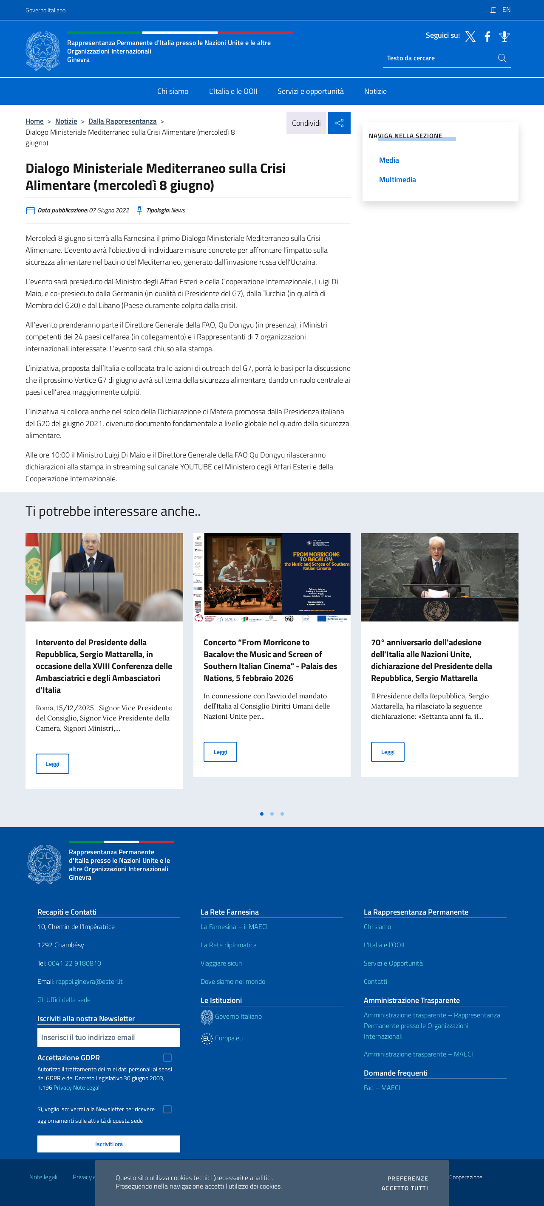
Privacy (63, 1087)
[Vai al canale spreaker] (502, 36)
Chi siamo (377, 926)
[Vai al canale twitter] (468, 36)
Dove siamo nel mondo (233, 981)
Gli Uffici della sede (64, 999)
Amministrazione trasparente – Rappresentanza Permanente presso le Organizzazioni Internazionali (432, 1025)
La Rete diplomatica (229, 945)
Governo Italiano (45, 10)
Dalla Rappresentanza (122, 121)
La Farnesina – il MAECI (234, 926)
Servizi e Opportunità (393, 963)
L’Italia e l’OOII (384, 945)
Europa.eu (222, 1038)
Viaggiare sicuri (221, 963)
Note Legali (87, 1087)
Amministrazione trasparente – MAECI (418, 1054)
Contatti (375, 981)
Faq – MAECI (382, 1087)
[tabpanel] (104, 669)
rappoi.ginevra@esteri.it (89, 981)
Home (35, 121)
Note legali (43, 1177)
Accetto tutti (405, 1188)
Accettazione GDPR (68, 1057)
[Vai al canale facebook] (485, 36)
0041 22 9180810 (75, 963)
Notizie (66, 121)
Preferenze (408, 1178)
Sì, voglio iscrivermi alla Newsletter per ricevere (96, 1109)
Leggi (57, 763)
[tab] (262, 814)
